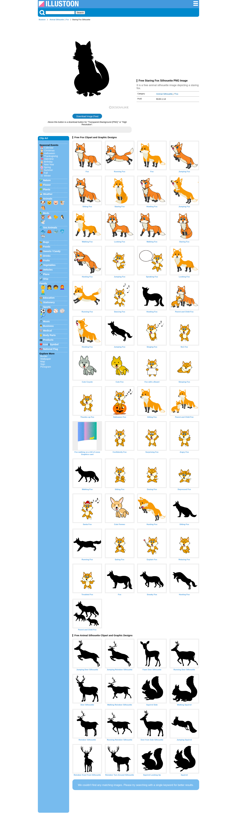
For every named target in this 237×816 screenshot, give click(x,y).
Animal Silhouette (57, 20)
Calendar (48, 147)
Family (43, 283)
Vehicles (48, 269)
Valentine (49, 159)
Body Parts (49, 335)
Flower (47, 185)
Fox (67, 20)
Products (48, 339)
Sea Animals (50, 227)
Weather (48, 194)
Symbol (54, 344)
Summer (48, 170)
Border (43, 356)
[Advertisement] (168, 51)
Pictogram (45, 366)
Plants (46, 189)
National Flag (50, 349)
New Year (49, 164)
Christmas (49, 150)
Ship (45, 279)
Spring (47, 167)
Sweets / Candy (52, 251)
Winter (47, 175)
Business (48, 326)
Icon (45, 344)
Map (42, 361)
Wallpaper (45, 359)
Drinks (47, 256)
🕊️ (43, 222)
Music (46, 321)
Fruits (46, 260)
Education (49, 297)
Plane (46, 274)
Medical (47, 330)
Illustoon (42, 20)
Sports (47, 307)
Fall (46, 173)
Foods (46, 246)
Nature (47, 180)
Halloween (49, 153)
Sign (42, 364)
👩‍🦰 (62, 287)
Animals (47, 198)
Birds (46, 213)
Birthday (48, 161)
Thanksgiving (51, 156)
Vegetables (49, 265)
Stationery (49, 302)
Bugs (46, 242)
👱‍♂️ (43, 292)
